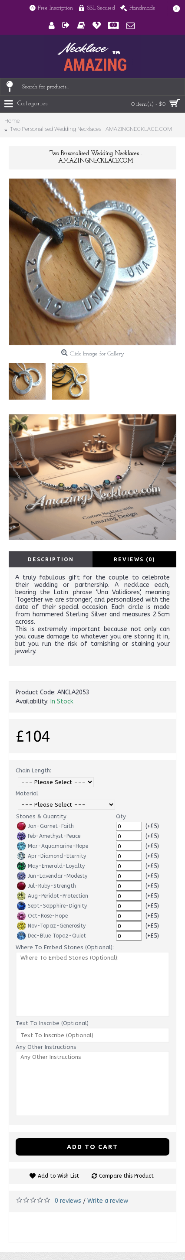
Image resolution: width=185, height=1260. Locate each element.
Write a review (107, 1201)
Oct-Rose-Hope (42, 916)
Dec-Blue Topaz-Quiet (51, 935)
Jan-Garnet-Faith (45, 826)
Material (27, 793)
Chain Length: (33, 770)
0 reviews (68, 1201)
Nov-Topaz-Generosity (51, 925)
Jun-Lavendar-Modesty (52, 876)
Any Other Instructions (46, 1047)
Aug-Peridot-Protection (52, 896)
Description (51, 559)
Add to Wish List (58, 1176)
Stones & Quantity (41, 816)
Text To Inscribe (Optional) (52, 1023)
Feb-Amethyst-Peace (48, 836)
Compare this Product (126, 1176)
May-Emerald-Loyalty (51, 866)
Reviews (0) (134, 559)
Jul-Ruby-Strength (46, 886)
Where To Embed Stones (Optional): (65, 947)
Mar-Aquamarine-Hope (52, 846)
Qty (121, 816)
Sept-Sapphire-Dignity (52, 906)
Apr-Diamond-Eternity (51, 856)
